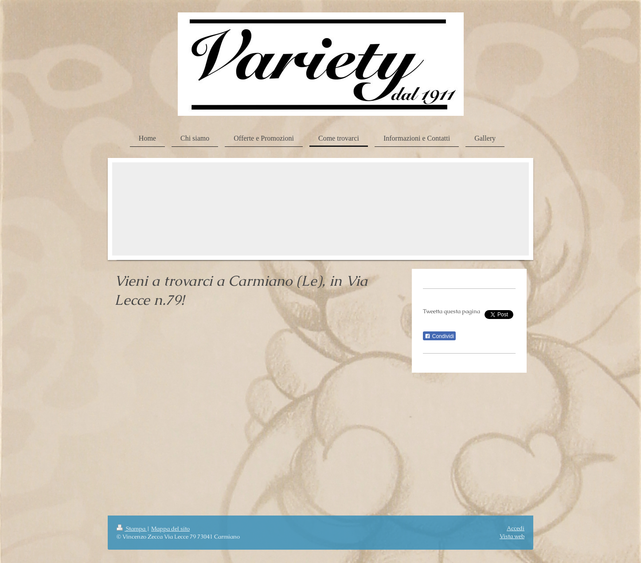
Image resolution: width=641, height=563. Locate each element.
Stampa (132, 528)
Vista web (512, 536)
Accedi (515, 528)
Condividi (439, 336)
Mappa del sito (170, 528)
